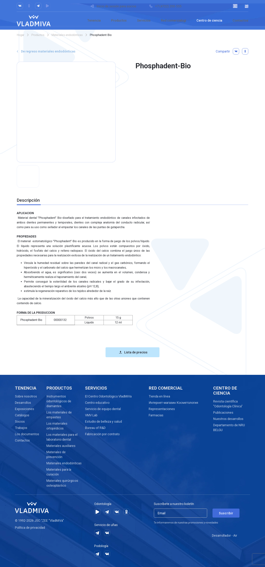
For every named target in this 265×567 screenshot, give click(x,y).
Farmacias (156, 415)
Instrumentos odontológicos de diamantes (58, 401)
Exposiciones (24, 409)
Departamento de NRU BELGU (229, 427)
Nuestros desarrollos (228, 419)
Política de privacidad (30, 527)
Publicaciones (223, 412)
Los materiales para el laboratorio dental (61, 437)
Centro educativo (97, 402)
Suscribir (226, 513)
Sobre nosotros (26, 396)
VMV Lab (91, 415)
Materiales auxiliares (61, 446)
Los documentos (27, 434)
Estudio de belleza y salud (103, 421)
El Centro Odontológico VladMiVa (108, 396)
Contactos (240, 20)
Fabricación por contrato (102, 434)
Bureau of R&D (95, 428)
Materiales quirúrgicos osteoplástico (62, 483)
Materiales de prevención (56, 454)
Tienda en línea (159, 396)
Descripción (28, 200)
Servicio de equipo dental (103, 409)
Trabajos (21, 428)
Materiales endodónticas (67, 35)
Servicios (143, 20)
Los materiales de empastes (59, 414)
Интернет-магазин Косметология (173, 402)
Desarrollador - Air (224, 535)
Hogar (20, 35)
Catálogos (22, 415)
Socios (20, 421)
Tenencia (94, 20)
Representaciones (162, 409)
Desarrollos (23, 402)
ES (235, 6)
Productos (119, 20)
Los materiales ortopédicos (56, 426)
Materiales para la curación (58, 472)
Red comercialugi (173, 20)
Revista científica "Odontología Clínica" (228, 403)
